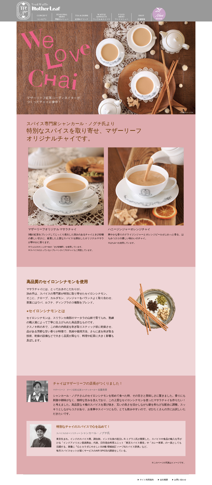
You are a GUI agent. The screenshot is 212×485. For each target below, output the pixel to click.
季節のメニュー (62, 16)
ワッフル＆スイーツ (102, 16)
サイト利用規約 (147, 480)
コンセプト (42, 16)
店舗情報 (141, 16)
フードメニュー (121, 16)
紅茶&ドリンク (82, 16)
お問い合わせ (180, 480)
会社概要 (164, 480)
